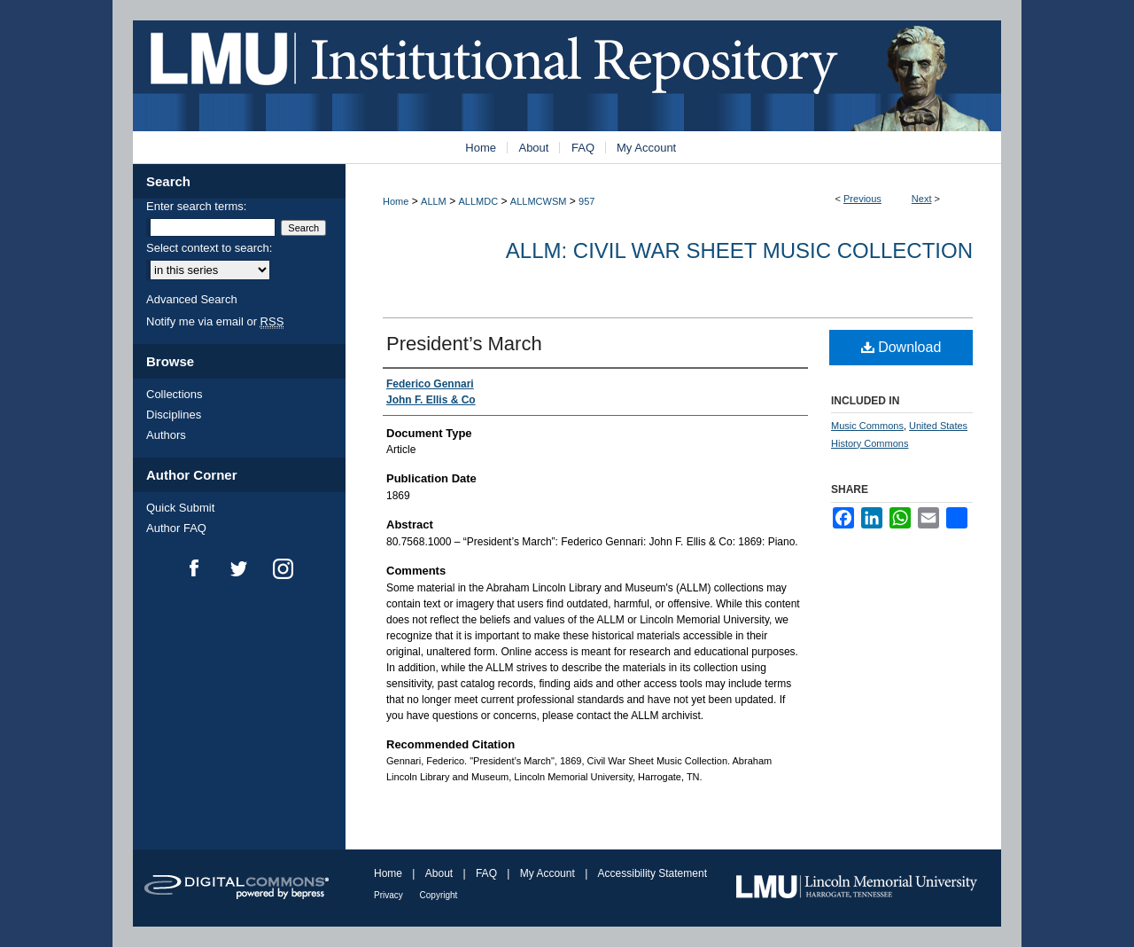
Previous (862, 198)
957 (586, 201)
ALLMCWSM (538, 201)
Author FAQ (176, 528)
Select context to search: (209, 247)
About (440, 873)
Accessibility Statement (652, 873)
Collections (174, 394)
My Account (549, 873)
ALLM (434, 201)
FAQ (488, 873)
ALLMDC (479, 201)
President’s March (464, 344)
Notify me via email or (215, 321)
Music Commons (867, 425)
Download (901, 347)
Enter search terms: (196, 206)
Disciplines (173, 414)
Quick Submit (180, 507)
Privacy (390, 895)
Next (922, 198)
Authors (166, 435)
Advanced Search (191, 299)
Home (395, 201)
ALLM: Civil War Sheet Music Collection (739, 250)
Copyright (439, 895)
